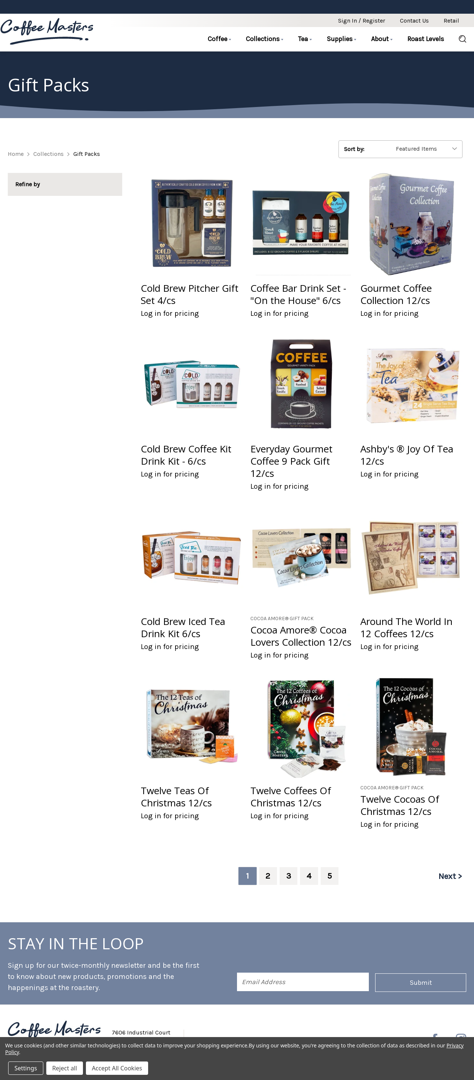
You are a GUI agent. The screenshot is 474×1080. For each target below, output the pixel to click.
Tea (305, 39)
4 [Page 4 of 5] (308, 876)
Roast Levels (425, 39)
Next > (449, 876)
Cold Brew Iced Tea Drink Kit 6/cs (183, 627)
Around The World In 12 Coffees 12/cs (406, 627)
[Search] (458, 39)
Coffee (219, 39)
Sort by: (354, 149)
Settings (25, 1068)
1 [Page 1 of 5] (245, 876)
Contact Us (414, 20)
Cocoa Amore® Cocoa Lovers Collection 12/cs (300, 636)
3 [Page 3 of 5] (288, 876)
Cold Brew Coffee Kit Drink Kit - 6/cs (186, 455)
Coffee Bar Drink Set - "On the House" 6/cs (298, 294)
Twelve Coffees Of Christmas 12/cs (290, 797)
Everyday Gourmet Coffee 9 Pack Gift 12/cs (291, 461)
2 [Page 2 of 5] (267, 876)
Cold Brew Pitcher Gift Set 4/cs (189, 294)
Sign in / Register (361, 20)
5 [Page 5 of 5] (330, 876)
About (382, 39)
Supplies (341, 39)
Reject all (64, 1068)
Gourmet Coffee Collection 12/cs (396, 294)
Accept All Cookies (117, 1068)
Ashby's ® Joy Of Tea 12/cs (406, 455)
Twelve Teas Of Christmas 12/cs (176, 797)
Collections (264, 39)
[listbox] (427, 149)
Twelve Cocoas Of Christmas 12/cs (399, 805)
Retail (451, 20)
